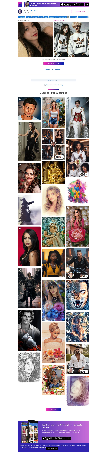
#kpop (28, 17)
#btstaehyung (53, 17)
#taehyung (74, 17)
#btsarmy (84, 17)
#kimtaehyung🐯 (64, 17)
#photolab (22, 17)
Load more (54, 410)
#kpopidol (35, 17)
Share (80, 11)
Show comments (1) (53, 80)
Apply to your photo (53, 63)
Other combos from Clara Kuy (53, 85)
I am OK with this (52, 449)
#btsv (45, 17)
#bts (41, 17)
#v (79, 17)
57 (31, 13)
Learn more (42, 447)
